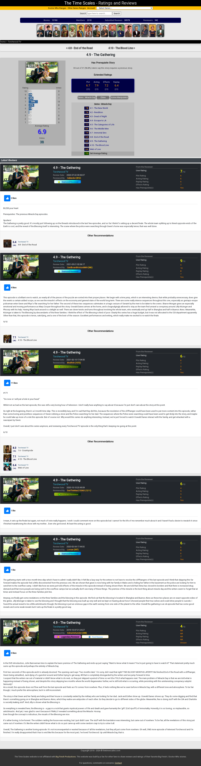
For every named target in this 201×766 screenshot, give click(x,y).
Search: (83, 13)
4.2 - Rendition (96, 112)
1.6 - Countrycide (25, 450)
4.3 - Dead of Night (98, 116)
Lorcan (73, 549)
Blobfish (74, 363)
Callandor (74, 178)
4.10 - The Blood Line (99, 145)
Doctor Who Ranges (57, 8)
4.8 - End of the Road (99, 137)
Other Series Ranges (77, 8)
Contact (118, 763)
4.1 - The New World (99, 108)
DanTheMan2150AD (79, 490)
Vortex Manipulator (119, 97)
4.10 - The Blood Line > (121, 48)
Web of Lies (95, 149)
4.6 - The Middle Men (99, 128)
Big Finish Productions (66, 756)
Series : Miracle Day (86, 97)
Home (3, 42)
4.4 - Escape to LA (98, 120)
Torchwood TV (14, 42)
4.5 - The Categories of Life (102, 124)
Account (91, 8)
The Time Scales (79, 3)
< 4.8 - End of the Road (79, 48)
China (103, 97)
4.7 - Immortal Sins (98, 133)
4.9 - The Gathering (98, 141)
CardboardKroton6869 (79, 267)
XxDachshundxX (77, 633)
